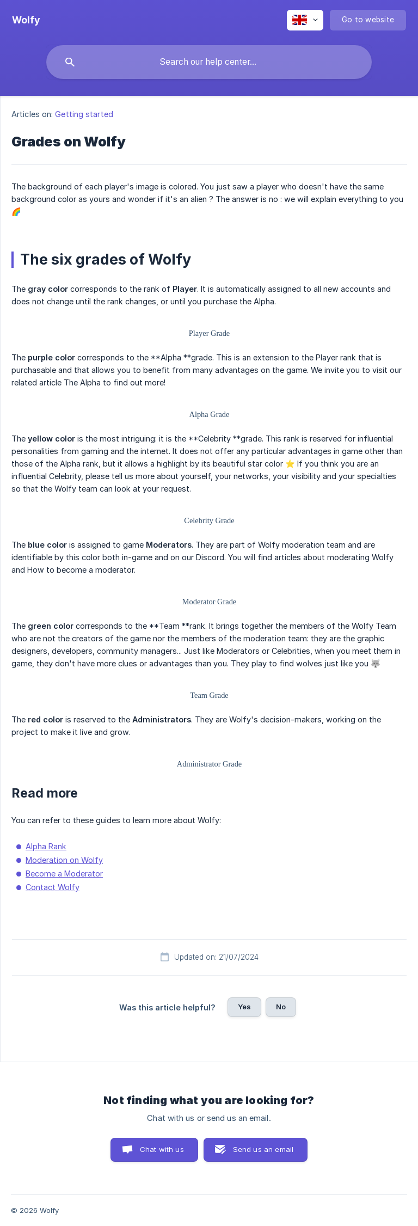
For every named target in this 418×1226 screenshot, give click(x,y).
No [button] (281, 1006)
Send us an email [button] (263, 1149)
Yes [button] (244, 1006)
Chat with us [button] (162, 1149)
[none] (26, 20)
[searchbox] (209, 62)
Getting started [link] (84, 114)
